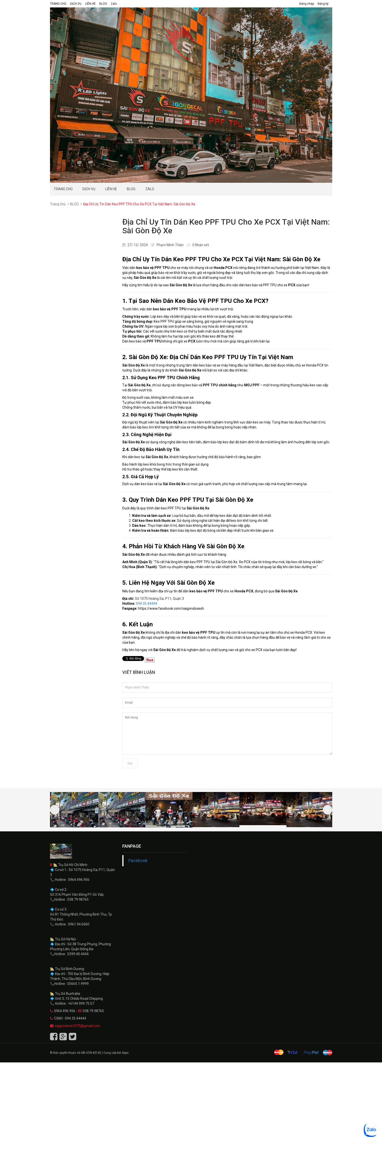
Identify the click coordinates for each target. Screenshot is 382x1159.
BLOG (103, 3)
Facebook (138, 860)
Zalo (114, 3)
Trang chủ (58, 204)
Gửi (129, 763)
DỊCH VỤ (75, 3)
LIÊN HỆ (90, 3)
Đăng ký (323, 3)
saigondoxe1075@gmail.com (77, 1026)
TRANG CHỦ (58, 3)
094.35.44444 (146, 604)
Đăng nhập (306, 3)
